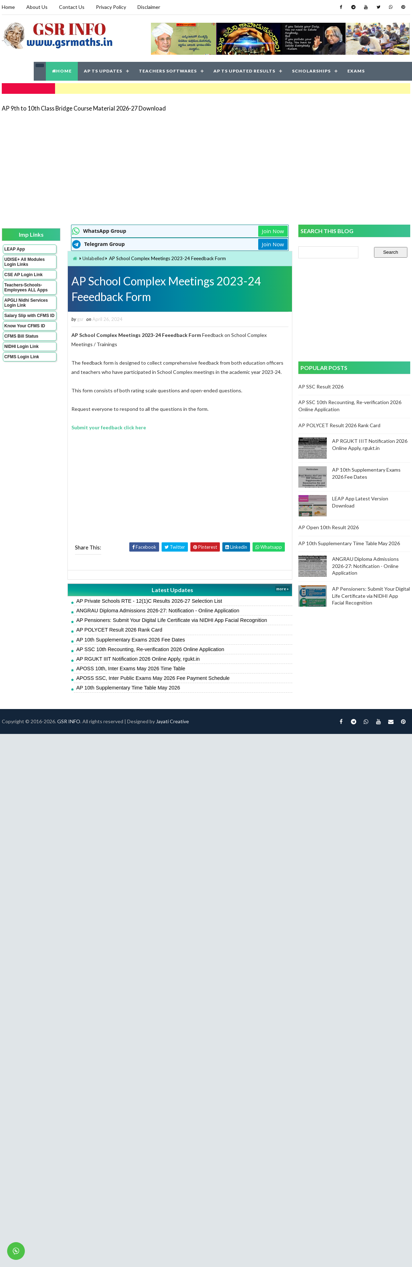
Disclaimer (148, 7)
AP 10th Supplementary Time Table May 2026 (128, 688)
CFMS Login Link (21, 356)
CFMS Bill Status (21, 336)
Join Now (273, 231)
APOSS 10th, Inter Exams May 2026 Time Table (130, 668)
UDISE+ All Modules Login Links (24, 262)
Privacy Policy (111, 7)
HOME (62, 71)
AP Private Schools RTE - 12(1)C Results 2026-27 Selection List (149, 601)
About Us (37, 7)
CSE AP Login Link (23, 274)
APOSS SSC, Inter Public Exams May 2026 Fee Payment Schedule (153, 678)
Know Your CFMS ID (24, 325)
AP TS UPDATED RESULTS (244, 71)
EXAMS (356, 71)
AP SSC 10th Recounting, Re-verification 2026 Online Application (150, 649)
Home (8, 7)
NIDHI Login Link (21, 346)
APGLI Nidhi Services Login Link (26, 303)
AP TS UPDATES (103, 71)
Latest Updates (172, 589)
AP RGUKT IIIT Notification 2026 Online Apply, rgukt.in (138, 659)
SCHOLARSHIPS (311, 71)
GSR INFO (68, 721)
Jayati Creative (172, 721)
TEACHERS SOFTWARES (168, 71)
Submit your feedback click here (108, 427)
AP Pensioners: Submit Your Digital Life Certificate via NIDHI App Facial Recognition (171, 620)
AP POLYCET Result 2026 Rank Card (119, 630)
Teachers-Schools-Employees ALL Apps (26, 287)
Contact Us (72, 7)
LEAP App (14, 249)
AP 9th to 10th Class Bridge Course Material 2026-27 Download (84, 108)
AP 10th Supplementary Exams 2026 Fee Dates (130, 640)
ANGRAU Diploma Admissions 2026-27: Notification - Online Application (157, 610)
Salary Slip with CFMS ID (29, 315)
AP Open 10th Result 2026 (328, 527)
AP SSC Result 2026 (320, 386)
